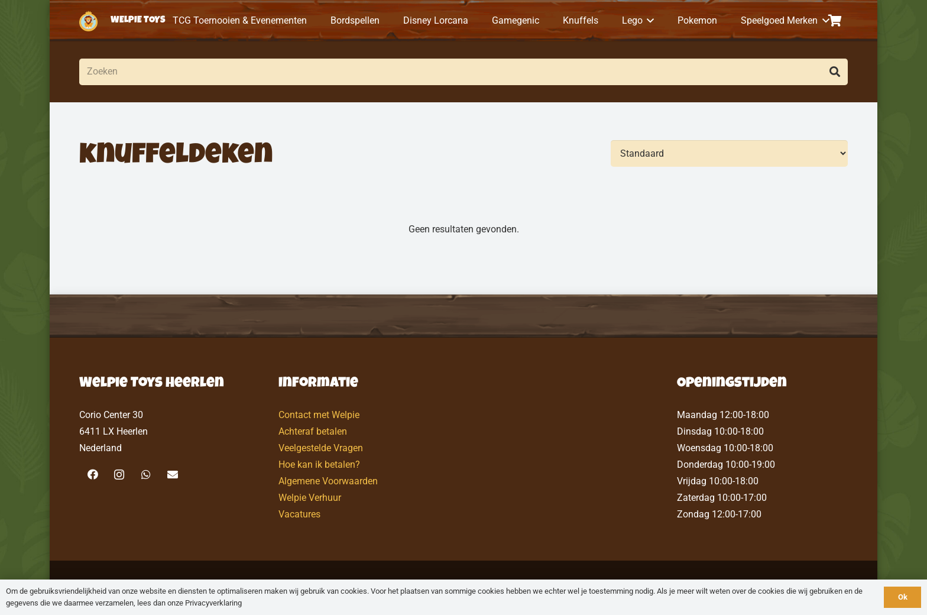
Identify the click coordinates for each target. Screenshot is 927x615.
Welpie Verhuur (309, 497)
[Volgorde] (729, 153)
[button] (648, 20)
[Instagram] (119, 474)
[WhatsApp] (145, 474)
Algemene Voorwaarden (328, 481)
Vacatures (299, 514)
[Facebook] (92, 474)
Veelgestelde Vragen (320, 448)
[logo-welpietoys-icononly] (88, 21)
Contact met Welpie (318, 414)
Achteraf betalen (312, 431)
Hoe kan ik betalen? (319, 464)
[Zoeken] (463, 72)
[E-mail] (172, 474)
